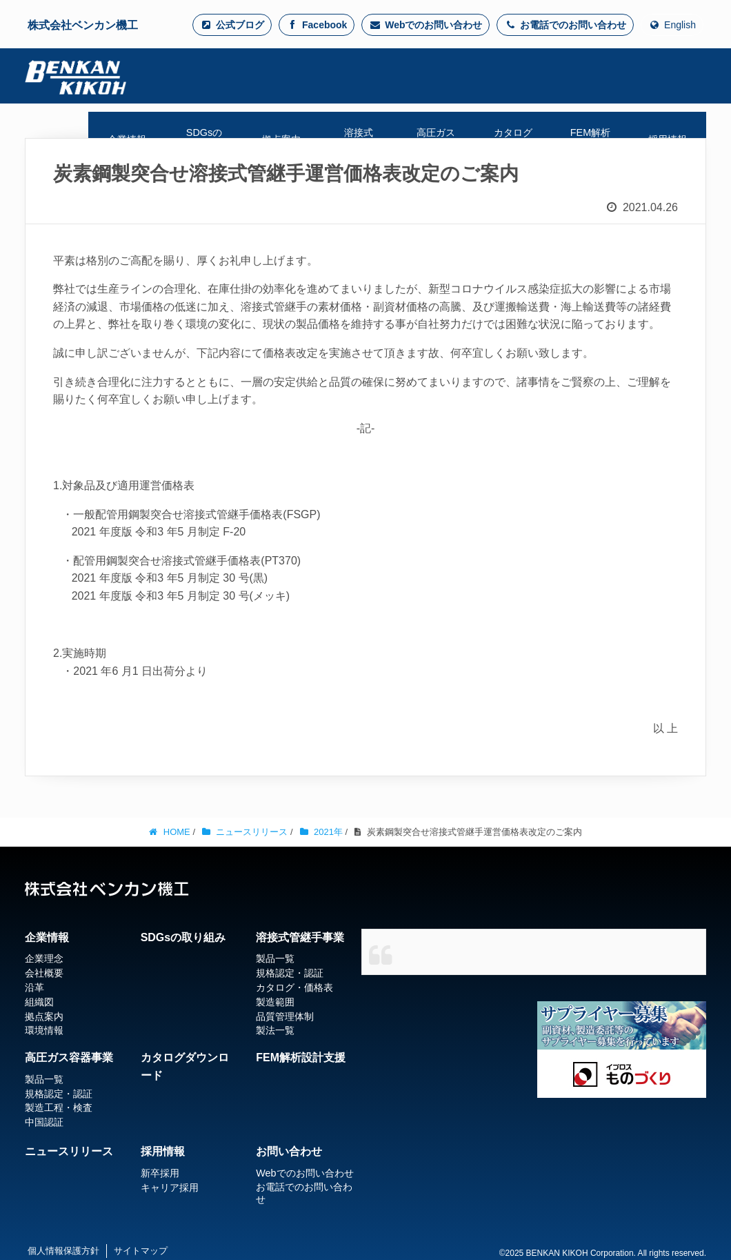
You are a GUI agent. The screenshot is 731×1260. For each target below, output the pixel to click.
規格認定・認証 (289, 972)
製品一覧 (275, 958)
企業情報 (47, 937)
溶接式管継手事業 (300, 937)
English (672, 24)
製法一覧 (275, 1030)
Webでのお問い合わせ (425, 24)
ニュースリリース (69, 1151)
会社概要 (44, 972)
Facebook (316, 24)
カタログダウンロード (185, 1066)
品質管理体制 (285, 1016)
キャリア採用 (170, 1187)
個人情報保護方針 (63, 1251)
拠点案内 (44, 1016)
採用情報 (163, 1151)
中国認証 (44, 1122)
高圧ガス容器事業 (69, 1057)
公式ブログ (232, 24)
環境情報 (44, 1030)
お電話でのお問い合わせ (565, 24)
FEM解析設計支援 (301, 1057)
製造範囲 (275, 1001)
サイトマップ (141, 1251)
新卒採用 (160, 1173)
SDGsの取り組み (183, 937)
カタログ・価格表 (294, 987)
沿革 (34, 987)
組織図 (39, 1001)
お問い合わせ (289, 1151)
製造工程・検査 (58, 1107)
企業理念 (44, 958)
